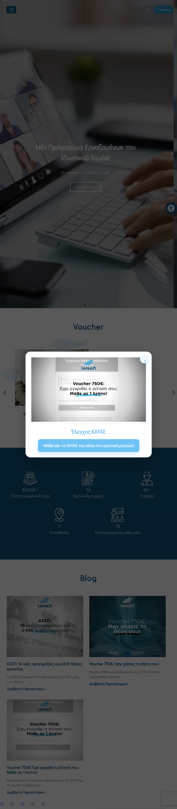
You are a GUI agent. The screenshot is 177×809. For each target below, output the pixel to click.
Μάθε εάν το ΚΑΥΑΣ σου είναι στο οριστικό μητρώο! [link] (88, 445)
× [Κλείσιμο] (145, 360)
